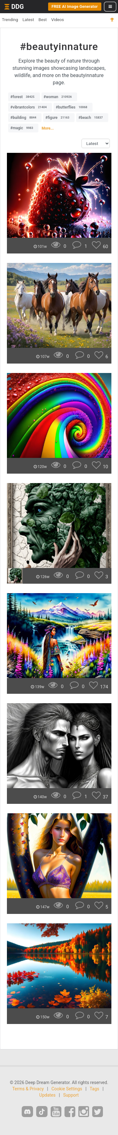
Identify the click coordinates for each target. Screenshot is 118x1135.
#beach (92, 118)
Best (42, 19)
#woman (59, 97)
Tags (94, 1088)
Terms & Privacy (28, 1088)
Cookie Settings (66, 1088)
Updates (47, 1095)
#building (24, 118)
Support (71, 1095)
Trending (10, 19)
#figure (58, 118)
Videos (57, 19)
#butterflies (73, 107)
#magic (23, 128)
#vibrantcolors (30, 107)
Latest (28, 19)
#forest (24, 97)
